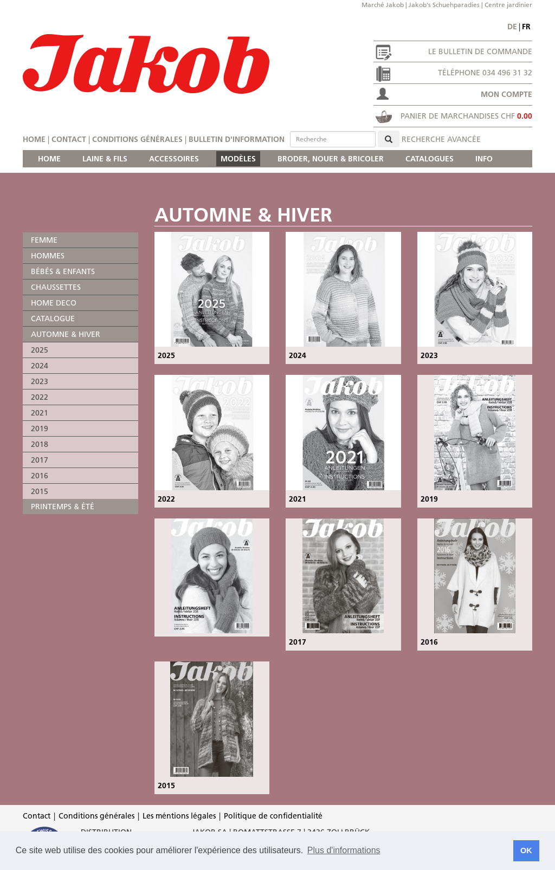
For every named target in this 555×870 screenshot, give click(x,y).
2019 (39, 428)
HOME (49, 159)
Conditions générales (137, 139)
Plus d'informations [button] (343, 850)
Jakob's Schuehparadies (444, 5)
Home (34, 139)
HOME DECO (53, 303)
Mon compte (506, 94)
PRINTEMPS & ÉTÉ (62, 506)
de (512, 26)
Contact (68, 139)
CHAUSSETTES (56, 287)
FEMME (44, 240)
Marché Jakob (383, 5)
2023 (39, 381)
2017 (39, 460)
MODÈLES (238, 159)
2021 (39, 413)
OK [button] (526, 850)
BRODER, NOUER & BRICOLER (331, 159)
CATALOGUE (53, 318)
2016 (39, 476)
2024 (39, 366)
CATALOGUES (429, 159)
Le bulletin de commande (480, 51)
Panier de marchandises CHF (466, 116)
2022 (39, 397)
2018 (39, 444)
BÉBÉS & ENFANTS (63, 271)
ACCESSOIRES (174, 159)
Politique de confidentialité (273, 816)
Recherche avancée (441, 139)
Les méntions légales (179, 816)
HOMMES (47, 256)
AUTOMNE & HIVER (65, 334)
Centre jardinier (508, 5)
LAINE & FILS (104, 159)
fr (526, 26)
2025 (39, 350)
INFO (484, 159)
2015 (39, 491)
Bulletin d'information (237, 139)
